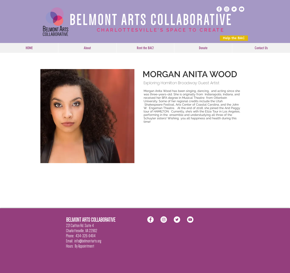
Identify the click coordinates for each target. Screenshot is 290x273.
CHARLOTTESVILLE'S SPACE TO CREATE (161, 30)
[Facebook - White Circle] (219, 9)
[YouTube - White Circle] (241, 9)
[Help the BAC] (234, 38)
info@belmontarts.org (87, 241)
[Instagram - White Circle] (226, 9)
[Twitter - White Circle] (234, 9)
